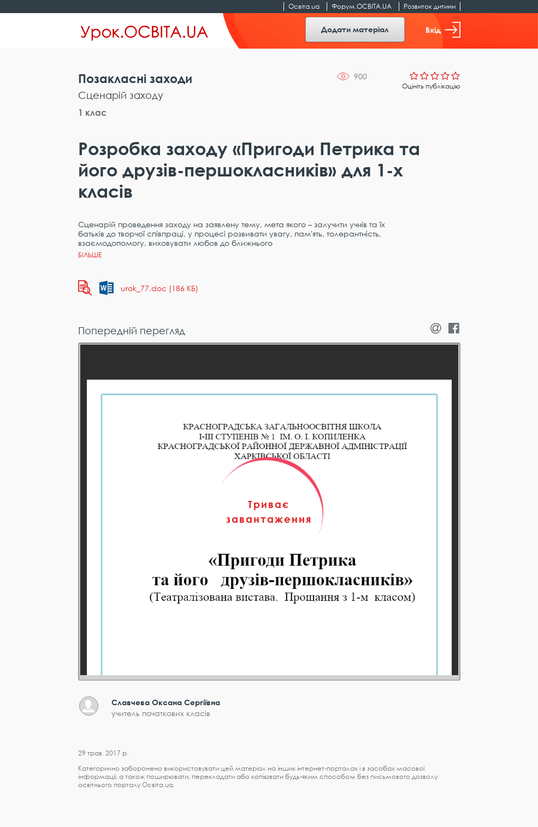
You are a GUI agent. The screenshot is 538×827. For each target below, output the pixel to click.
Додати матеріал (355, 29)
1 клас (92, 112)
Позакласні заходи (135, 78)
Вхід (442, 30)
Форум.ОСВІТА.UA (362, 6)
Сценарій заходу (120, 95)
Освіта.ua (304, 6)
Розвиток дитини (430, 6)
